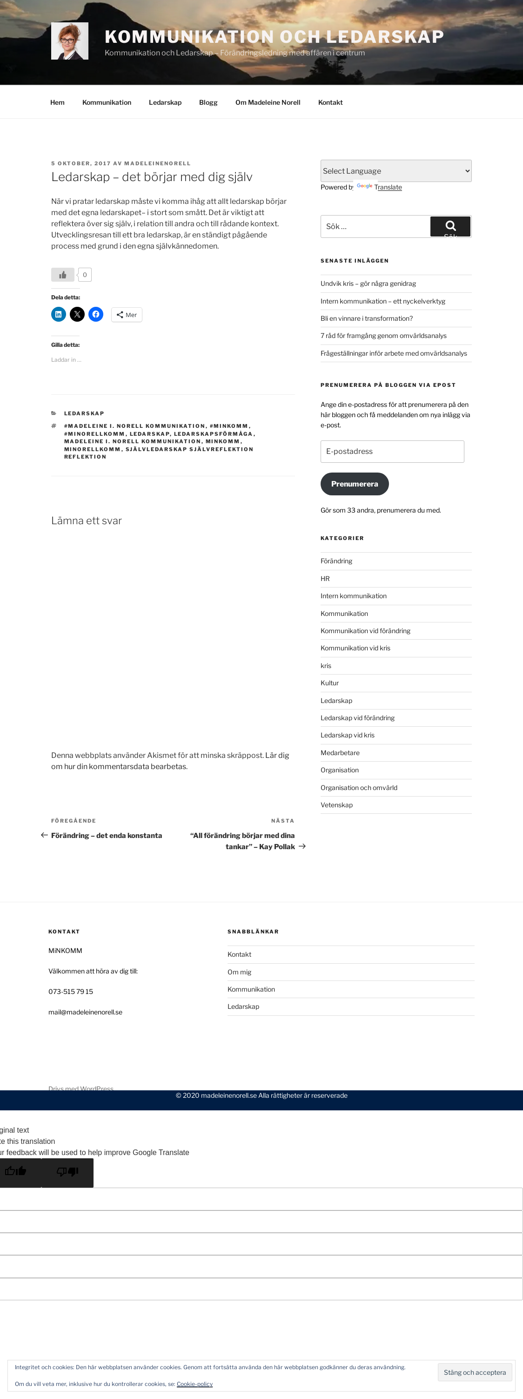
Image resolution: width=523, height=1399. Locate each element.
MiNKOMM (223, 408)
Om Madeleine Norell (268, 69)
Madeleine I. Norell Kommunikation (132, 408)
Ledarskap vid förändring (358, 684)
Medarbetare (340, 719)
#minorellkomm (95, 400)
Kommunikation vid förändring (365, 597)
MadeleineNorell (157, 130)
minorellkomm (92, 415)
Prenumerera (354, 450)
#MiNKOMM (229, 392)
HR (325, 545)
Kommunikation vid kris (355, 614)
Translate (379, 153)
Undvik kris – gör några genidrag (368, 250)
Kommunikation (106, 69)
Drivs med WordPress (81, 1055)
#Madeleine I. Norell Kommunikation (135, 392)
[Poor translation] (67, 1139)
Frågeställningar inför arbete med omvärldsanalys (394, 320)
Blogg (208, 69)
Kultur (330, 649)
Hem (57, 69)
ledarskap (150, 400)
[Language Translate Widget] (396, 137)
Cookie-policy (195, 1383)
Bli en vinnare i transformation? (367, 285)
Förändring (336, 527)
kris (326, 632)
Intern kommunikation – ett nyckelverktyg (383, 267)
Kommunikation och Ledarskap (275, 37)
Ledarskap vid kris (348, 701)
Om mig (239, 938)
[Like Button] (62, 241)
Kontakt (330, 69)
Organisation (340, 736)
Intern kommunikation (354, 562)
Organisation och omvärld (359, 754)
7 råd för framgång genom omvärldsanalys (384, 302)
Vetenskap (337, 771)
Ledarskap (165, 69)
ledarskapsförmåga (214, 400)
